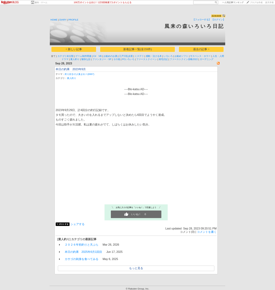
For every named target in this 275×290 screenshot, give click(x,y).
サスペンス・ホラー (200, 56)
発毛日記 (163, 59)
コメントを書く (207, 231)
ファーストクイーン (146, 59)
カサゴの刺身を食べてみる (81, 259)
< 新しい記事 (74, 49)
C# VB (97, 56)
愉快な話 (85, 59)
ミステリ (139, 56)
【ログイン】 (218, 19)
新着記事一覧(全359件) (137, 49)
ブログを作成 (256, 2)
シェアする (78, 224)
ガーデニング (206, 59)
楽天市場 (269, 2)
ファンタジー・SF (101, 59)
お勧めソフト (181, 56)
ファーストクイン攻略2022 (184, 59)
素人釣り (74, 59)
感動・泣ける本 (154, 56)
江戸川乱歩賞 (126, 56)
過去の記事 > (201, 49)
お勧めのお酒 (110, 56)
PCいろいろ (128, 59)
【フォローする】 (202, 19)
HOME (54, 19)
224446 (216, 16)
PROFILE (73, 19)
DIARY (62, 19)
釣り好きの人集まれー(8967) (79, 74)
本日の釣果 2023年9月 (71, 69)
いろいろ (168, 56)
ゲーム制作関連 (83, 56)
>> (233, 2)
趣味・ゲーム (41, 2)
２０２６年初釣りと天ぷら (81, 244)
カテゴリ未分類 (65, 56)
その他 (116, 59)
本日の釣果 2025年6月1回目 (83, 251)
